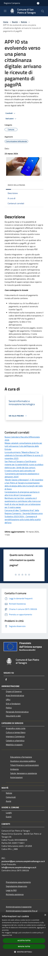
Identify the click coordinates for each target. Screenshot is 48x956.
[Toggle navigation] (5, 10)
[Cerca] (42, 11)
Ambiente (14, 769)
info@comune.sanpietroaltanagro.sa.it (19, 867)
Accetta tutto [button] (24, 940)
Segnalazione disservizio (16, 886)
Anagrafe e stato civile (15, 728)
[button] (24, 952)
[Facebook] (6, 679)
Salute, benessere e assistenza (23, 773)
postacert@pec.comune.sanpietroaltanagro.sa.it (23, 861)
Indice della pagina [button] (16, 185)
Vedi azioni (11, 118)
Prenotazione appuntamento (18, 882)
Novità (15, 21)
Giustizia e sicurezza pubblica (23, 761)
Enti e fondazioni (13, 703)
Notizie (24, 21)
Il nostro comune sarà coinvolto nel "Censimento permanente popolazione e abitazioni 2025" (22, 473)
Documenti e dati (13, 715)
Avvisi (8, 801)
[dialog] (24, 934)
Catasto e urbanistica (15, 740)
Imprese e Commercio (15, 736)
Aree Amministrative (15, 695)
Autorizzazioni (16, 777)
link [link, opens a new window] (10, 935)
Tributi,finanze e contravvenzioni (24, 765)
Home (5, 21)
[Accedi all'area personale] (38, 3)
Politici (9, 707)
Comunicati (11, 797)
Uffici (8, 699)
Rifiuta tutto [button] (24, 946)
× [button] (45, 915)
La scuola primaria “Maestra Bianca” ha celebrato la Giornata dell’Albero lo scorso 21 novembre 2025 (24, 455)
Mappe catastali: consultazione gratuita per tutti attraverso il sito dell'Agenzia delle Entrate (23, 446)
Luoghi (9, 812)
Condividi (11, 113)
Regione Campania (12, 3)
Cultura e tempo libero (15, 732)
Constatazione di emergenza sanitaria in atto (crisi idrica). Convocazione (22, 493)
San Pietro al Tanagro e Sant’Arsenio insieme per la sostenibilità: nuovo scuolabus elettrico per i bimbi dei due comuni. (24, 464)
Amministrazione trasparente (18, 906)
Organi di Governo (14, 691)
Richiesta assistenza (15, 894)
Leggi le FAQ (11, 890)
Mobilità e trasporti (14, 744)
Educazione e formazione (21, 756)
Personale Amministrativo (17, 711)
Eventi (9, 816)
